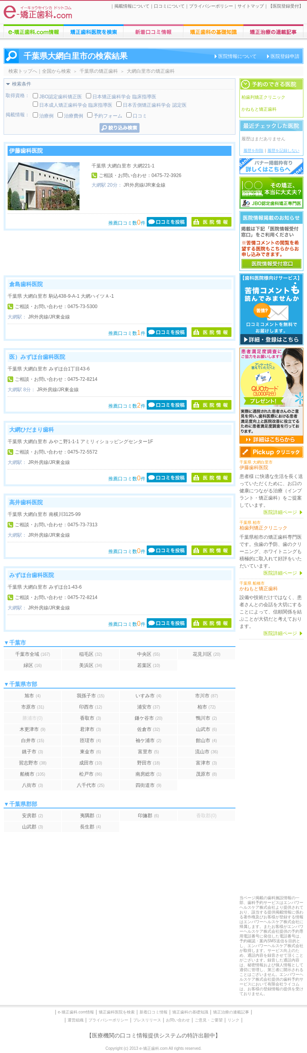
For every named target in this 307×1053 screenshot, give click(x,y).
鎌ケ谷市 (149, 718)
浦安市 (148, 707)
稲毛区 (90, 654)
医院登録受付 (286, 6)
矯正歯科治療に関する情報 (213, 31)
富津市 (206, 763)
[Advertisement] (119, 253)
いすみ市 (148, 696)
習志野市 (33, 763)
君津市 (90, 729)
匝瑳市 (90, 740)
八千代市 (91, 785)
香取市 (90, 718)
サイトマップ (250, 6)
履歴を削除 (253, 150)
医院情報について (237, 56)
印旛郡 (148, 815)
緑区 (33, 665)
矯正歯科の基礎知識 (190, 1012)
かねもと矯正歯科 (259, 109)
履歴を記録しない (283, 150)
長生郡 (90, 827)
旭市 (32, 696)
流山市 (206, 751)
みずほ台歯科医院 (31, 575)
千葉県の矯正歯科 (99, 71)
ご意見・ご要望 (209, 1020)
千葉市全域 (32, 654)
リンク (233, 1020)
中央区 (148, 654)
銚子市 (32, 751)
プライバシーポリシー (211, 6)
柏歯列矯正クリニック (263, 97)
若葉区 (148, 665)
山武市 (206, 729)
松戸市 (90, 774)
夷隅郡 (90, 815)
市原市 (32, 707)
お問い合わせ (178, 1020)
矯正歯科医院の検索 (94, 31)
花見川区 (207, 654)
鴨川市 (206, 718)
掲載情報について (132, 6)
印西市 (90, 707)
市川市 (206, 696)
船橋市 (32, 774)
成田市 (90, 763)
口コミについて (169, 6)
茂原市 (206, 774)
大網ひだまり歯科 (31, 429)
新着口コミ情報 (153, 1012)
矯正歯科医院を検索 (117, 1012)
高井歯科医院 (26, 502)
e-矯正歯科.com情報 (76, 1012)
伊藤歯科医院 (26, 150)
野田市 (148, 763)
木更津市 (32, 729)
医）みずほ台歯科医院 (37, 357)
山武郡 (32, 827)
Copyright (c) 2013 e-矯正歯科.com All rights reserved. (154, 1048)
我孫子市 (91, 696)
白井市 (32, 740)
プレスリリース (147, 1020)
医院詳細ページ (280, 512)
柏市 (206, 707)
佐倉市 (148, 729)
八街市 (32, 785)
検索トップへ (22, 71)
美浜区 (90, 665)
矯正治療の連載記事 (231, 1012)
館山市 (206, 740)
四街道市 (148, 785)
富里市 (148, 751)
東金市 (90, 751)
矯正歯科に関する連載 (273, 31)
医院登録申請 (285, 56)
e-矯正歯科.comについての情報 (34, 31)
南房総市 (148, 774)
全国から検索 (56, 71)
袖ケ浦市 (148, 740)
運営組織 (76, 1020)
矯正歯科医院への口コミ (153, 31)
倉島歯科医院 (26, 284)
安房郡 (32, 815)
